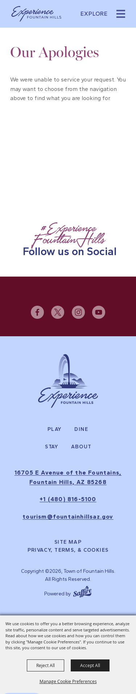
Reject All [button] (45, 665)
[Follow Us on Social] (68, 240)
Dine (81, 429)
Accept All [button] (90, 665)
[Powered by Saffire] (82, 590)
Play (55, 429)
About (81, 446)
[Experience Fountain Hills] (68, 381)
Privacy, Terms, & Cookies (68, 550)
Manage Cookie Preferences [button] (68, 681)
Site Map (68, 542)
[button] (120, 14)
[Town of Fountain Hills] (36, 13)
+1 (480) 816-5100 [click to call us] (68, 499)
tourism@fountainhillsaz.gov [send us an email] (67, 516)
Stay (51, 446)
